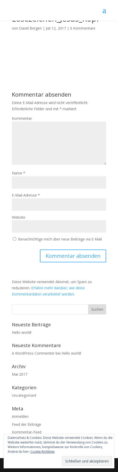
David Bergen (30, 28)
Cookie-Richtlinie (42, 451)
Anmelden (20, 416)
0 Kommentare (82, 28)
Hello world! (21, 332)
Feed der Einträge (26, 424)
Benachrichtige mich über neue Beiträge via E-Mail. (60, 239)
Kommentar (22, 118)
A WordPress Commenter (33, 353)
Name (18, 173)
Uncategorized (24, 395)
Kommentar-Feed (26, 432)
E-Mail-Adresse (26, 195)
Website (18, 217)
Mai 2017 (19, 374)
